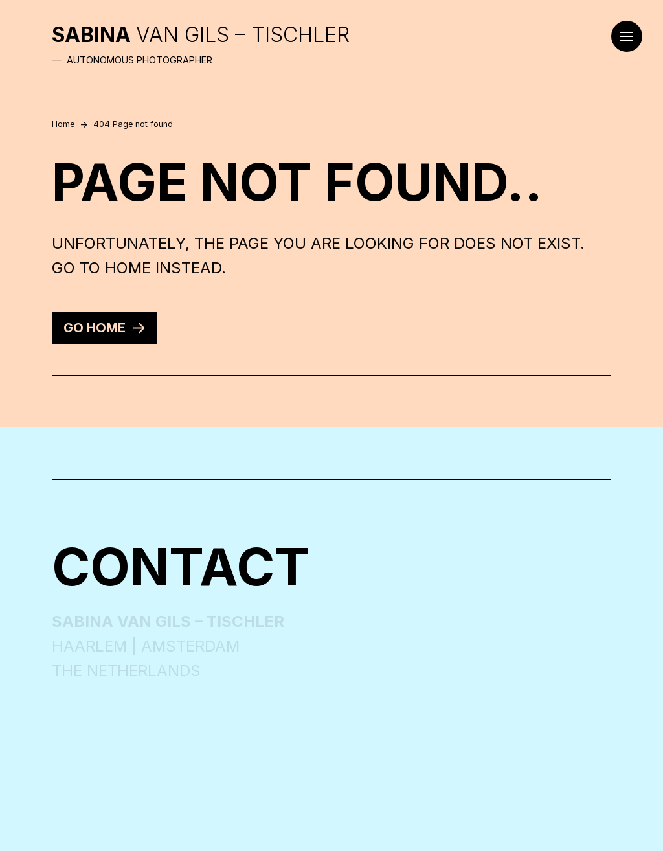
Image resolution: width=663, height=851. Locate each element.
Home (63, 124)
